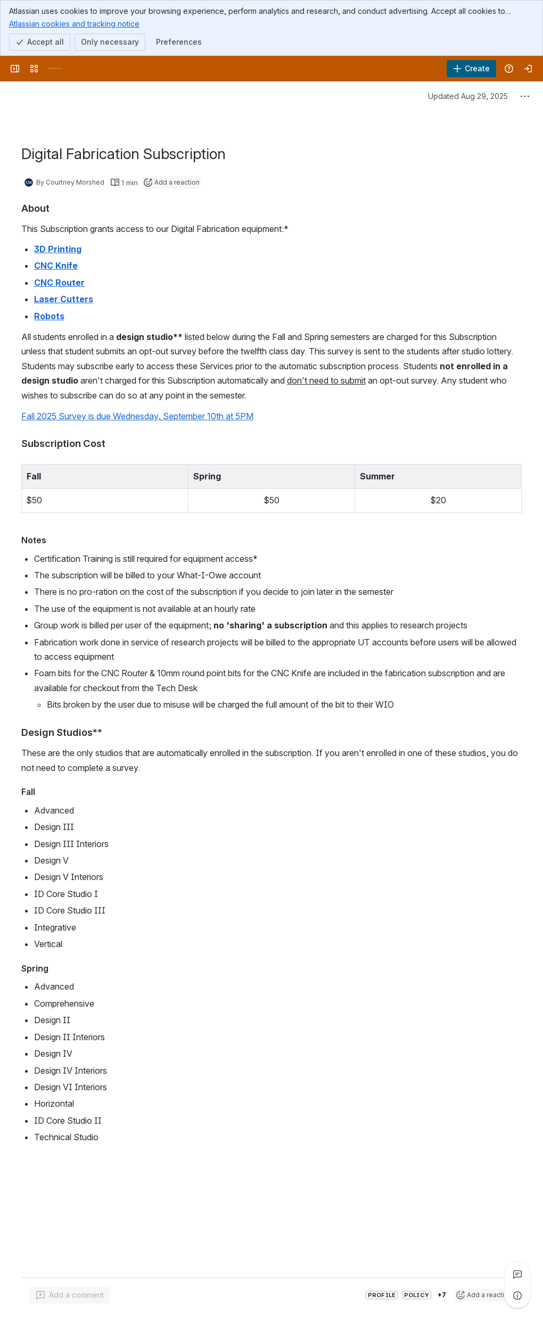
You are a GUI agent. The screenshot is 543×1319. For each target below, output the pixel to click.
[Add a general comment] (70, 1295)
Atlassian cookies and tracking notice (74, 23)
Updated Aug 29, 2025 (468, 96)
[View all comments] (517, 1274)
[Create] (471, 68)
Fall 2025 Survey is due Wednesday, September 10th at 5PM (137, 416)
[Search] (255, 68)
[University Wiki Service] (55, 68)
